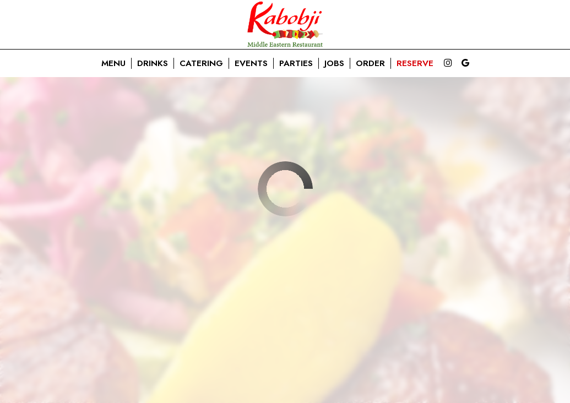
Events (251, 63)
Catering (201, 63)
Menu (113, 63)
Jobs (334, 63)
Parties (296, 63)
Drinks (152, 63)
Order (370, 63)
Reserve (415, 63)
